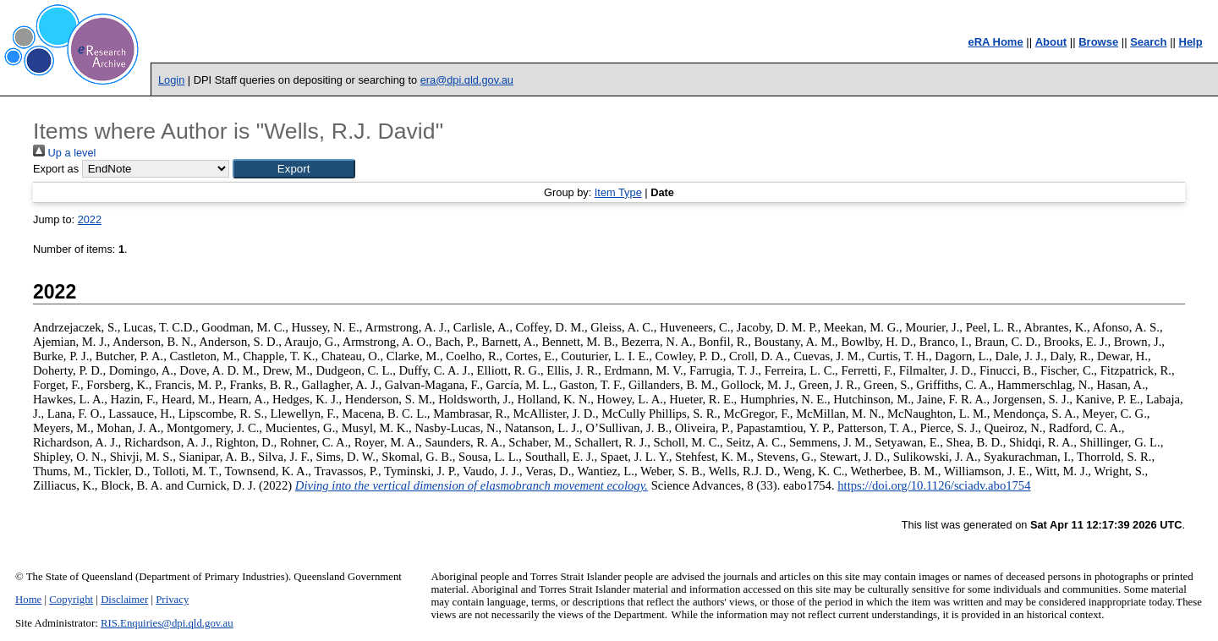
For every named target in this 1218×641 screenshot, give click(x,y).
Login (171, 80)
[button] (294, 168)
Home (28, 599)
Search (1148, 42)
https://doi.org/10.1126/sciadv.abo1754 (933, 485)
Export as (56, 168)
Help (1191, 42)
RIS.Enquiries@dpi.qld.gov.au (167, 623)
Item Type (618, 192)
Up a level (64, 152)
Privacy (172, 599)
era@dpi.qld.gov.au (466, 80)
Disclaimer (124, 599)
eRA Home (995, 42)
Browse (1098, 42)
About (1051, 42)
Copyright (71, 599)
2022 (90, 219)
